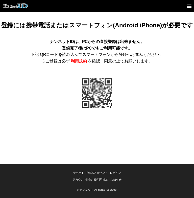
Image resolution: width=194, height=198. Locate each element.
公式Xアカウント (97, 172)
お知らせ (116, 179)
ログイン (115, 172)
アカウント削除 (82, 179)
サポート (78, 172)
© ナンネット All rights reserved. (97, 189)
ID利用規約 (101, 179)
